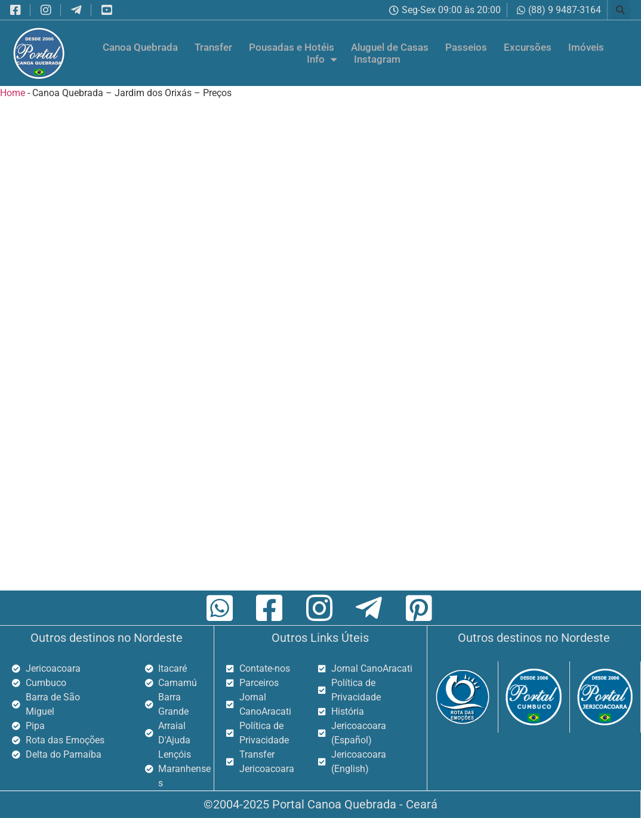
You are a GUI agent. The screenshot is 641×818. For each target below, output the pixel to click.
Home (12, 93)
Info (322, 59)
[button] (620, 10)
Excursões (527, 47)
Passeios (466, 47)
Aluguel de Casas (390, 47)
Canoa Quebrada (140, 47)
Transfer (213, 47)
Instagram (377, 59)
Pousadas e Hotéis (291, 47)
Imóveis (586, 47)
